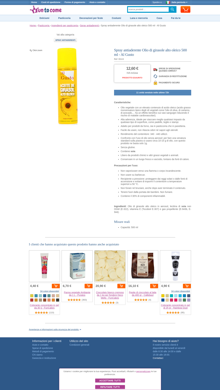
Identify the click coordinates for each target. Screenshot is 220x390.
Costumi (116, 18)
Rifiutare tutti (110, 387)
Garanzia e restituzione (44, 358)
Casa (159, 18)
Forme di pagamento (75, 2)
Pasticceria (64, 18)
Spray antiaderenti (65, 40)
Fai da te (175, 18)
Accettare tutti (110, 380)
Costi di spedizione (50, 2)
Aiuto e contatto (97, 2)
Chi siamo (37, 354)
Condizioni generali (79, 344)
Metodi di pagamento (43, 351)
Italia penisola (176, 2)
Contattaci (158, 358)
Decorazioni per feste (91, 18)
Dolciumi (44, 18)
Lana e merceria (139, 18)
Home (34, 2)
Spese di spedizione (42, 348)
